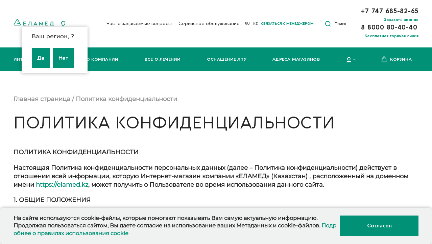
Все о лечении (163, 59)
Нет (63, 58)
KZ (255, 24)
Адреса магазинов (296, 59)
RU (247, 24)
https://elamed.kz (62, 184)
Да (40, 58)
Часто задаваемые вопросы (139, 23)
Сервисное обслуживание (209, 23)
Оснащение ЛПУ (226, 59)
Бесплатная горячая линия (391, 36)
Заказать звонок (401, 19)
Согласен (379, 226)
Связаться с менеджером (287, 24)
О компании (102, 59)
